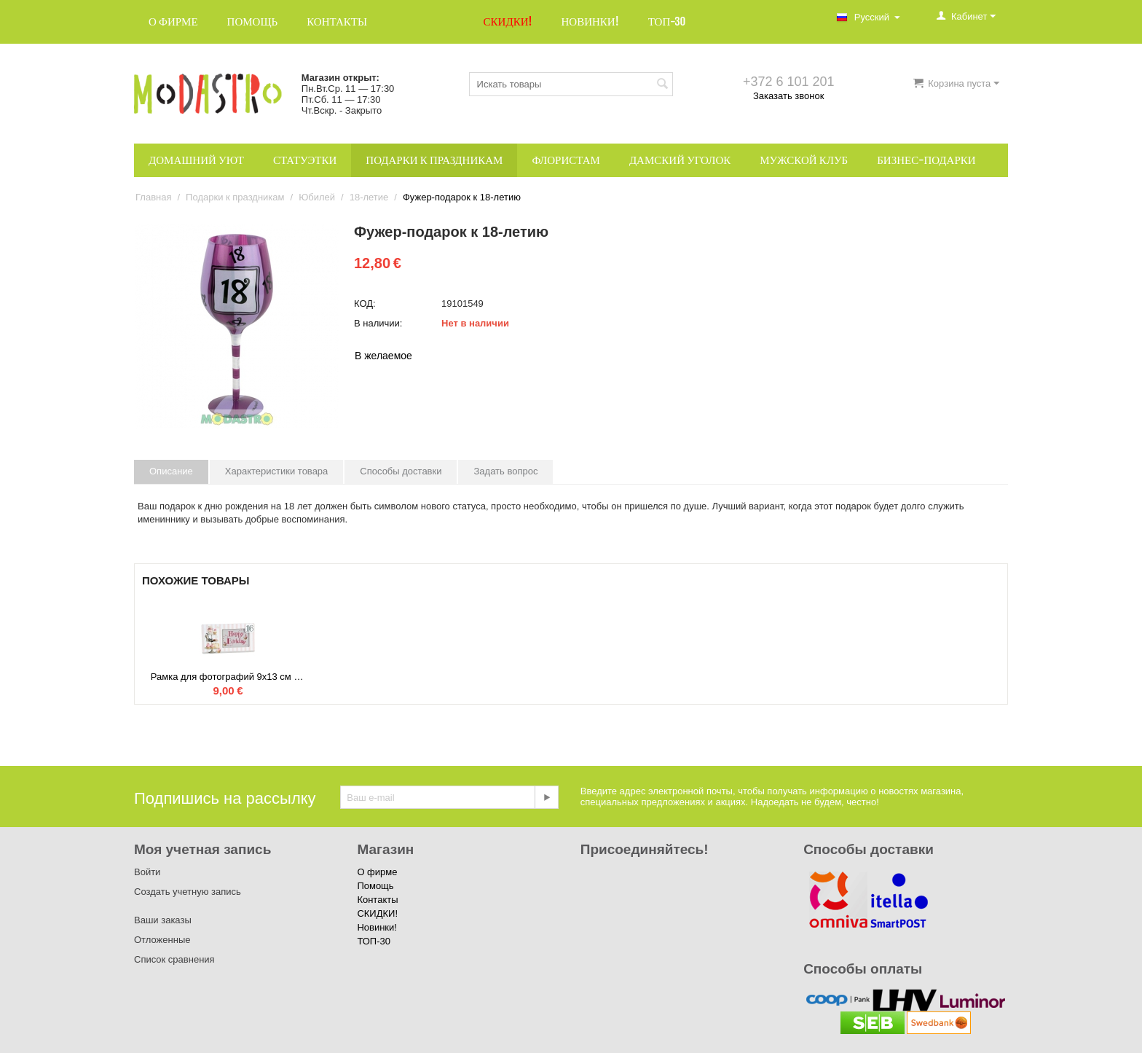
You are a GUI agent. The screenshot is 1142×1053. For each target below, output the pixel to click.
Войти (147, 871)
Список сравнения (174, 959)
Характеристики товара (276, 471)
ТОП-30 (667, 21)
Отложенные (162, 939)
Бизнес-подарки (926, 160)
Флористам (566, 160)
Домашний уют (196, 160)
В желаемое (383, 355)
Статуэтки (304, 160)
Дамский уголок (680, 160)
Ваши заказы (163, 920)
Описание (171, 471)
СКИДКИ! (508, 21)
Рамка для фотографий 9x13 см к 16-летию (228, 676)
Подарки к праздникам (434, 160)
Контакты (337, 21)
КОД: (365, 303)
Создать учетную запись (187, 891)
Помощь (252, 21)
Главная (153, 197)
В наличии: (378, 323)
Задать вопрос (505, 471)
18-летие (369, 197)
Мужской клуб (804, 160)
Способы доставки (400, 471)
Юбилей (317, 197)
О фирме (173, 21)
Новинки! (589, 21)
